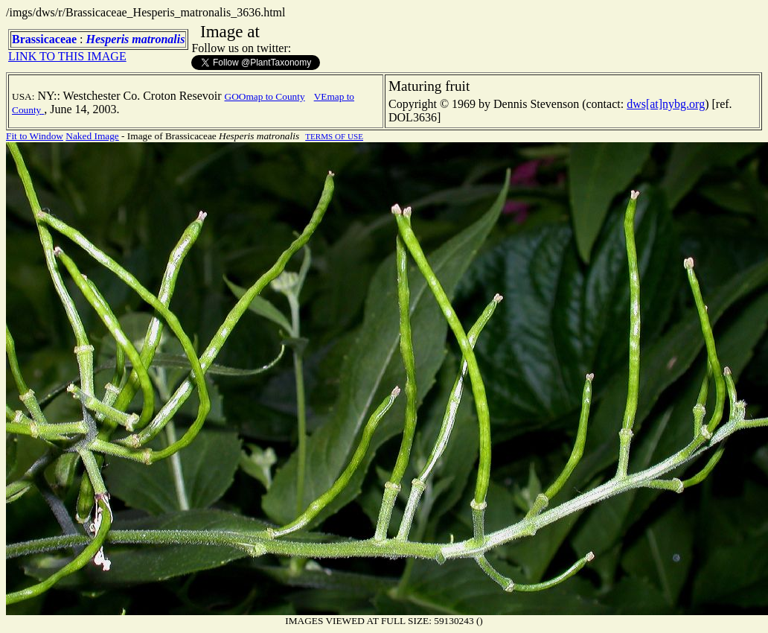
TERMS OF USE (334, 136)
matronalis (158, 39)
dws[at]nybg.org (666, 104)
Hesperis (107, 39)
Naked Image (91, 135)
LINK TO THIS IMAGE (67, 56)
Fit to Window (34, 135)
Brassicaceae (44, 39)
